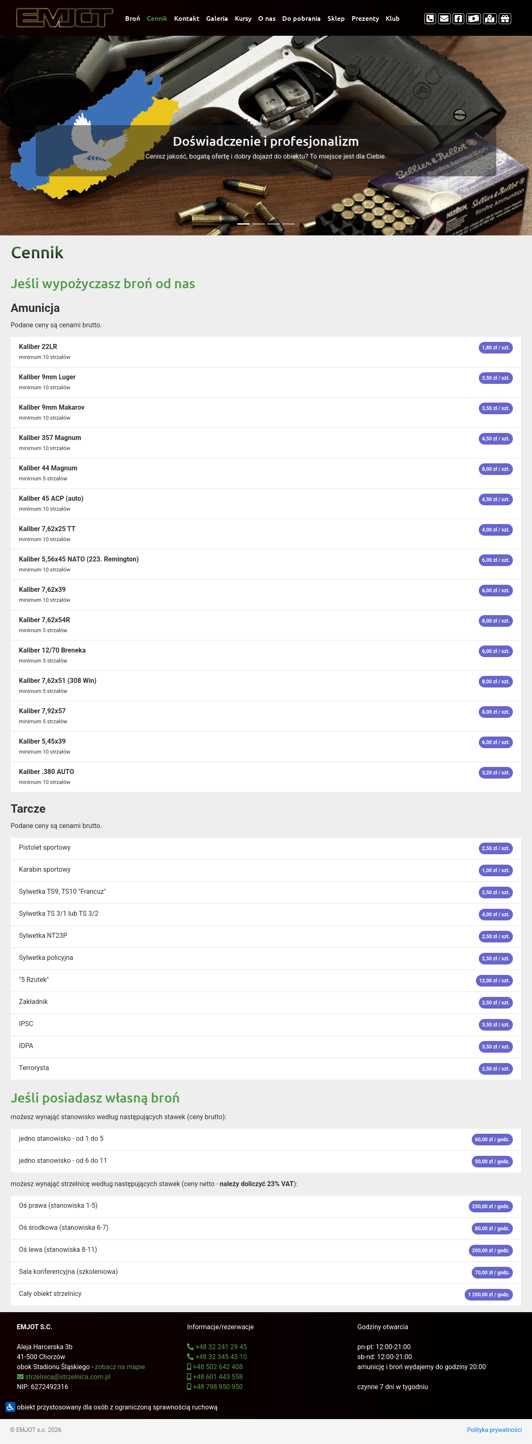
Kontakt (187, 17)
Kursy (243, 17)
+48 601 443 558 (215, 1377)
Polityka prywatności (494, 1430)
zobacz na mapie (120, 1367)
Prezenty (365, 17)
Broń (132, 17)
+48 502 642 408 (215, 1367)
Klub (393, 17)
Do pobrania (301, 17)
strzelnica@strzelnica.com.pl (64, 1377)
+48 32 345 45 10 (217, 1357)
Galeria (217, 17)
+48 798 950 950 (215, 1387)
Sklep (336, 17)
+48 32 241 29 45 (217, 1347)
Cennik (157, 17)
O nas (267, 17)
